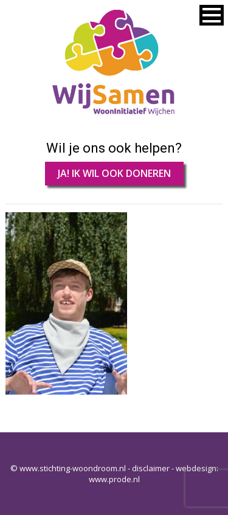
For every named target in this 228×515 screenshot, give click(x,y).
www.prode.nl (114, 479)
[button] (211, 15)
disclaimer (151, 468)
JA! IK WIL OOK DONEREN (114, 173)
